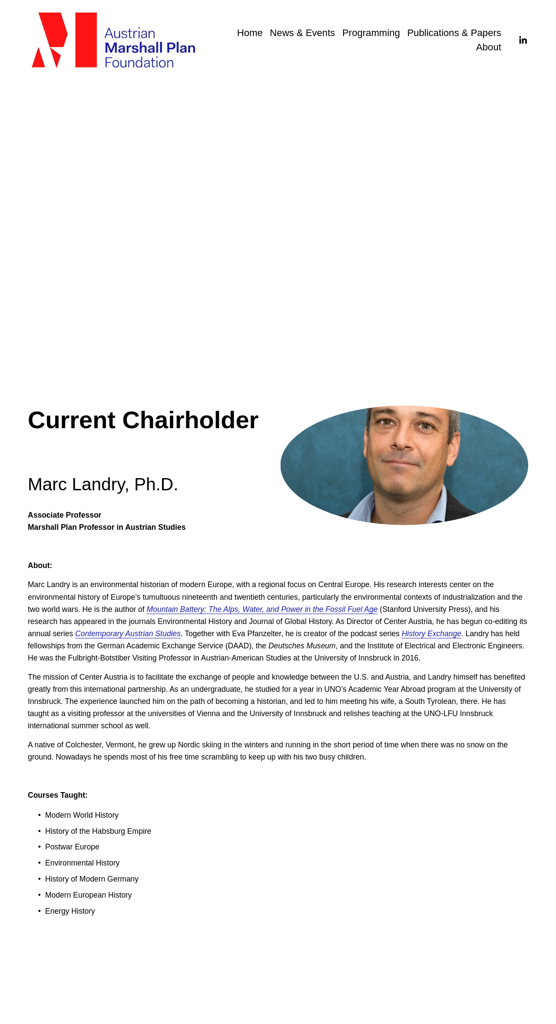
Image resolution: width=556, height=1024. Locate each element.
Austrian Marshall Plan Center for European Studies (306, 190)
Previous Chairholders (103, 190)
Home (250, 32)
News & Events (302, 32)
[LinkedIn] (522, 40)
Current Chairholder (180, 190)
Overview (44, 190)
